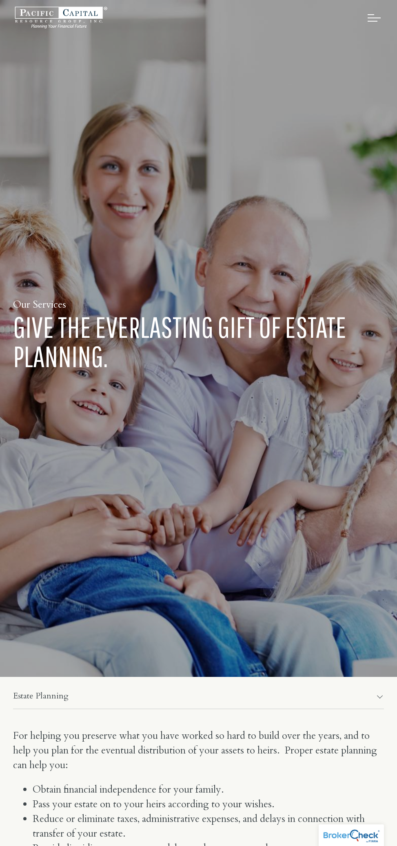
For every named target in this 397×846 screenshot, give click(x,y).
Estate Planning (41, 695)
